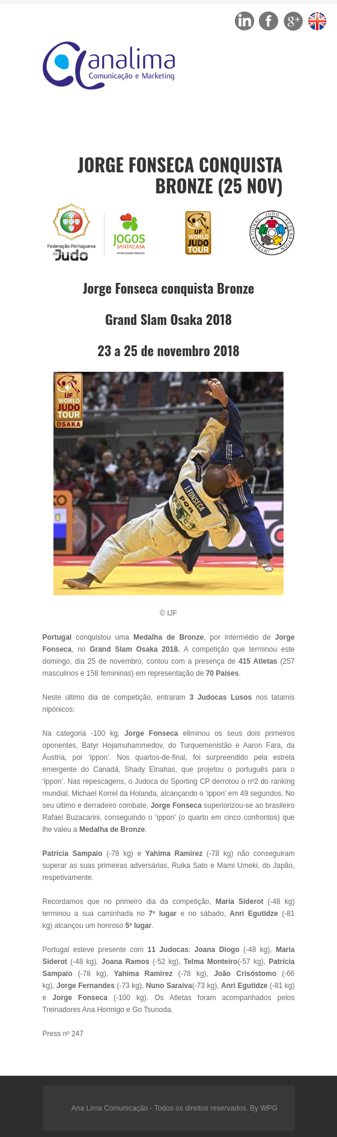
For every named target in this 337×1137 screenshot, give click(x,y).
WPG (269, 1108)
